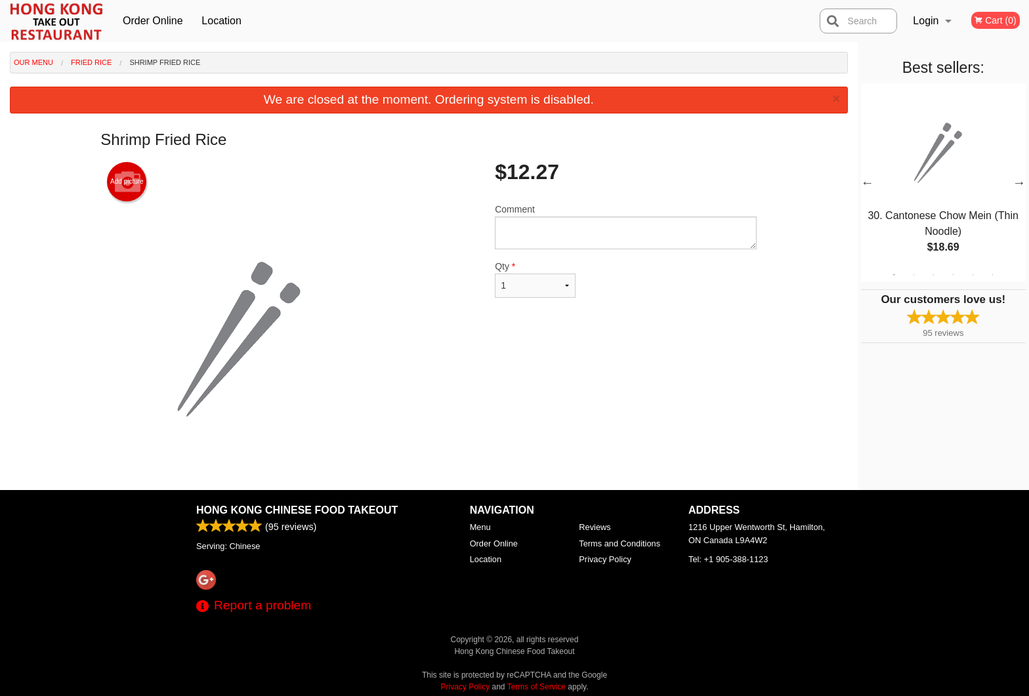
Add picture (127, 181)
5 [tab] (972, 274)
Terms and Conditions (619, 543)
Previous (867, 182)
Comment (626, 226)
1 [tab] (893, 274)
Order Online (153, 20)
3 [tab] (933, 274)
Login (925, 20)
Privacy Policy (605, 559)
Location (221, 20)
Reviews (594, 527)
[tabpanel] (943, 182)
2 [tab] (913, 274)
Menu (480, 527)
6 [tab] (992, 274)
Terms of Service (536, 686)
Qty (535, 279)
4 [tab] (952, 274)
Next (1019, 182)
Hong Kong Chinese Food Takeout (297, 510)
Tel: (728, 559)
